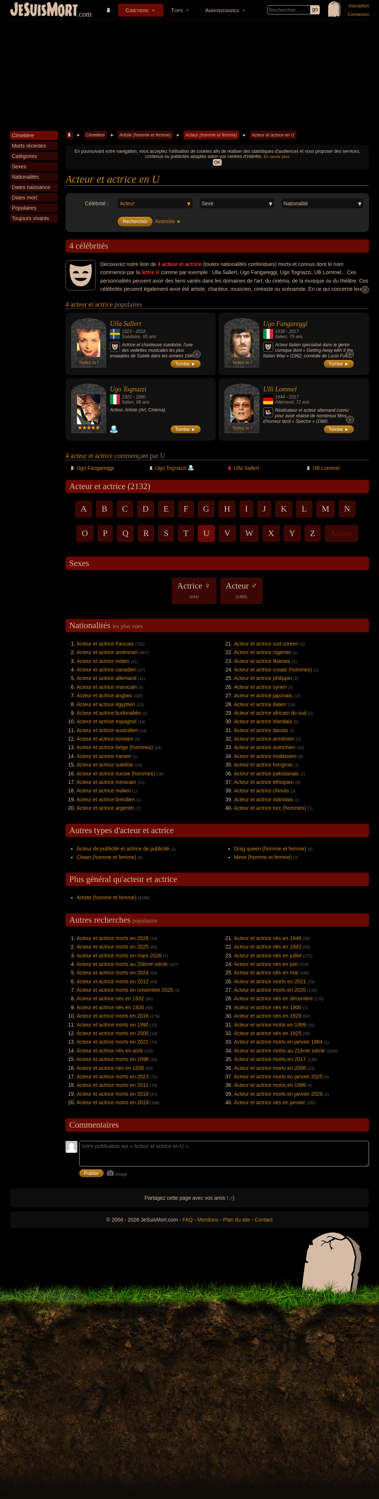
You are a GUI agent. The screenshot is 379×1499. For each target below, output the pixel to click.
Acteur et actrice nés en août (109, 1051)
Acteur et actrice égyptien (106, 704)
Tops (177, 10)
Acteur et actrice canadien (107, 670)
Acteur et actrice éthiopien (264, 782)
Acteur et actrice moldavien (265, 756)
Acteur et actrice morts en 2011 (113, 1085)
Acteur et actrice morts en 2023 (113, 1076)
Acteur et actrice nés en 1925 (267, 1033)
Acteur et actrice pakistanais (266, 774)
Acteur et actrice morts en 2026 (113, 938)
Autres (341, 533)
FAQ (187, 1220)
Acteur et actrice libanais (262, 661)
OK (217, 162)
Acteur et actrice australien (107, 730)
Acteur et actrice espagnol (107, 721)
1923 (127, 331)
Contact (263, 1220)
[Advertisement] (189, 75)
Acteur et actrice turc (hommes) (270, 808)
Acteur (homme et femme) (211, 135)
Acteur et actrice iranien (104, 756)
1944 (280, 397)
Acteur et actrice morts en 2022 (113, 1042)
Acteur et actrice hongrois (263, 765)
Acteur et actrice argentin (105, 808)
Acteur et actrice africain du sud (270, 713)
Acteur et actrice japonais (263, 695)
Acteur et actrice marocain (107, 687)
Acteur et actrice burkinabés (109, 713)
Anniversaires (222, 10)
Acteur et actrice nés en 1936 (110, 1068)
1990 (140, 397)
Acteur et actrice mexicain (106, 782)
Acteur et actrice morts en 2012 (113, 981)
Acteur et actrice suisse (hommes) (116, 774)
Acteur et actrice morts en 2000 (113, 1033)
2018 (140, 331)
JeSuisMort (44, 10)
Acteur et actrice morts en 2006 (270, 1068)
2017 (294, 331)
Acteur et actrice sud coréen (266, 644)
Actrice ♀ (194, 590)
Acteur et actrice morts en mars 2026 (119, 956)
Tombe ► (185, 364)
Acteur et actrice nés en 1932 (110, 998)
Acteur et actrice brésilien (106, 799)
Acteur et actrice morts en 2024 (113, 973)
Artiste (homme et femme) (145, 135)
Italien (281, 336)
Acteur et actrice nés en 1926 (110, 1007)
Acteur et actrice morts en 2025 (113, 947)
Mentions (207, 1220)
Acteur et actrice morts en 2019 (113, 1102)
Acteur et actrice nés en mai (266, 973)
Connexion (358, 14)
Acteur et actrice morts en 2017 (270, 1059)
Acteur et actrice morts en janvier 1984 (278, 1042)
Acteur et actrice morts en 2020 (270, 990)
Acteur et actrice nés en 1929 (267, 1016)
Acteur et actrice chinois (261, 791)
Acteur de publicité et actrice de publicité (123, 849)
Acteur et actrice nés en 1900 (267, 1007)
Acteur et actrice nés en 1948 (267, 938)
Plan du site (236, 1220)
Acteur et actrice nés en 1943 (267, 947)
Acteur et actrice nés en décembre (273, 998)
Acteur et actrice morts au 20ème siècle (122, 964)
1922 (127, 397)
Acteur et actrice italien (260, 704)
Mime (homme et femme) (263, 857)
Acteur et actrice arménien (264, 739)
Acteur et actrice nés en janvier (269, 1102)
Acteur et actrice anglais (104, 695)
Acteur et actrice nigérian (262, 652)
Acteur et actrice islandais (263, 799)
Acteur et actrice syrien (260, 687)
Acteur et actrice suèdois (105, 765)
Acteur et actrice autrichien (264, 747)
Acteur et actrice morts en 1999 (270, 1025)
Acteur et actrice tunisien (105, 739)
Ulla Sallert (125, 323)
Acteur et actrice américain (107, 652)
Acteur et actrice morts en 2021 (270, 981)
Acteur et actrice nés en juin (266, 964)
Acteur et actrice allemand (107, 678)
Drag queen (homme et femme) (270, 849)
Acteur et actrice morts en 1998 (113, 1059)
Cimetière (137, 10)
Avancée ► (168, 221)
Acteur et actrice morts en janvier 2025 (278, 1076)
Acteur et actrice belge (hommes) (115, 747)
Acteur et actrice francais (105, 644)
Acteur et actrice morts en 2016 (113, 1016)
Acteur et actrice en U (273, 135)
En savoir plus (276, 156)
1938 (280, 331)
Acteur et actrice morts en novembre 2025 (125, 990)
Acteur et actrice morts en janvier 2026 (278, 1094)
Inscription (359, 6)
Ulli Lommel (280, 389)
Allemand (284, 402)
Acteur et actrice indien (103, 661)
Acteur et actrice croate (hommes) (273, 670)
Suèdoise (131, 336)
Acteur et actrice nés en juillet (268, 956)
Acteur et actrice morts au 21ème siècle (279, 1051)
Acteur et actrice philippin (263, 678)
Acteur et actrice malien (104, 791)
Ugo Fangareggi (285, 323)
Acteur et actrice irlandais (263, 721)
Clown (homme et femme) (106, 857)
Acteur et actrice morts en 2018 (113, 1094)
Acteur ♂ (242, 590)
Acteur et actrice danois (261, 730)
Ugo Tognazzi (128, 389)
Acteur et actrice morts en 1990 (113, 1025)
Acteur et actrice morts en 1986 (270, 1085)
